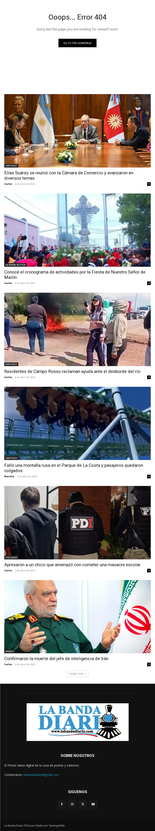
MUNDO (10, 651)
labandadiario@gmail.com (41, 775)
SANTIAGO (11, 165)
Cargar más (77, 673)
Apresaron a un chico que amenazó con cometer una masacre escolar (72, 564)
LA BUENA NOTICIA (16, 264)
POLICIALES (11, 557)
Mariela (9, 476)
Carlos (8, 183)
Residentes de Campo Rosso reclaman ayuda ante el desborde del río (72, 371)
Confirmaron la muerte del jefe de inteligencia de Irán (56, 658)
